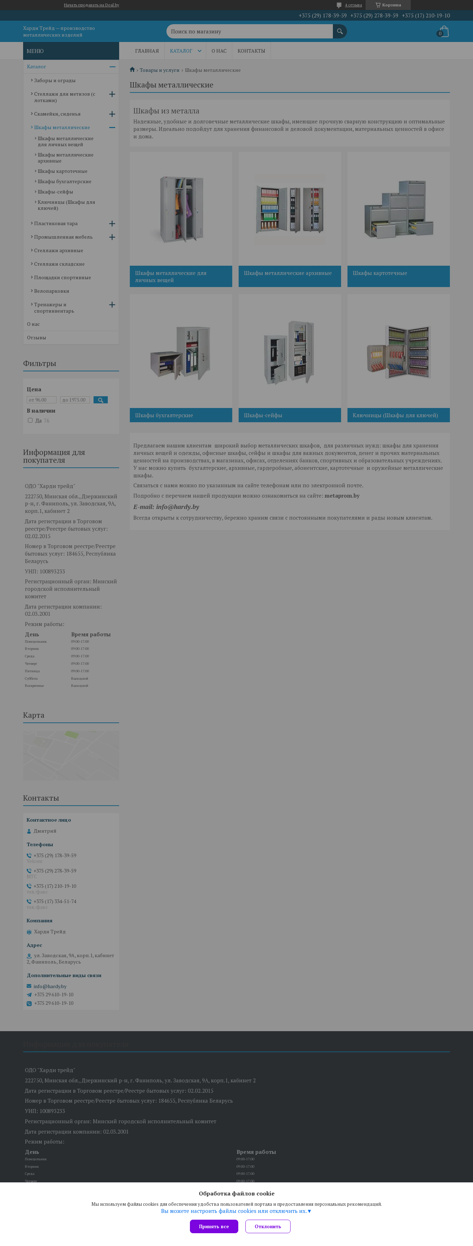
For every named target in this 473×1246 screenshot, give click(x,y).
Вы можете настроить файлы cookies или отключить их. (234, 1211)
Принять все (214, 1226)
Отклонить (268, 1226)
